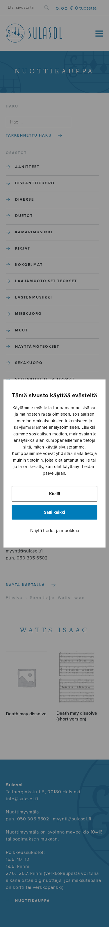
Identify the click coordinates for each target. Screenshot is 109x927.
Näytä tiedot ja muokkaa (54, 531)
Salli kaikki (54, 512)
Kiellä (54, 493)
